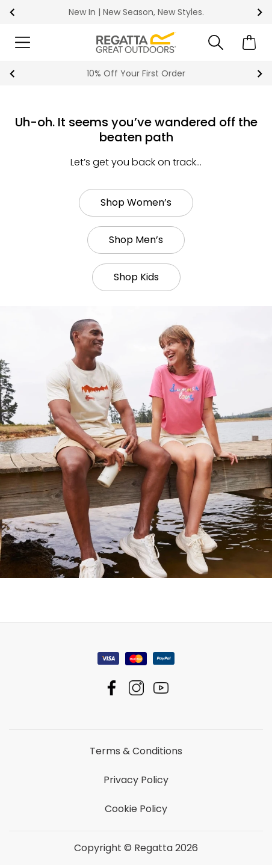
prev (12, 12)
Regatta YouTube (160, 687)
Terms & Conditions (136, 751)
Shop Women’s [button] (136, 202)
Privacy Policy (136, 780)
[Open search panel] (215, 42)
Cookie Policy (136, 809)
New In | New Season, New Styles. (136, 12)
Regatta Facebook (111, 687)
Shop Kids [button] (136, 277)
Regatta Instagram (136, 687)
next (259, 12)
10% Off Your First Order (136, 73)
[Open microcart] (249, 42)
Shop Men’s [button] (136, 240)
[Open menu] (22, 42)
